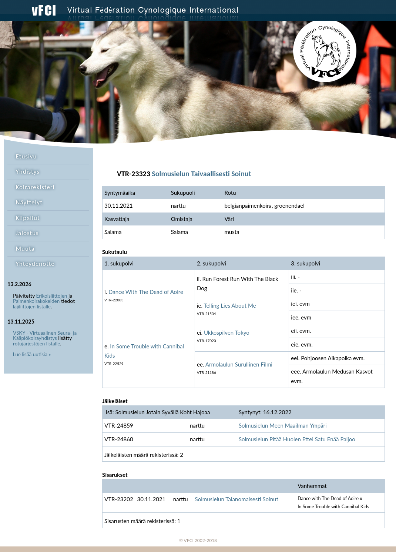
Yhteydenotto (35, 264)
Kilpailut (28, 218)
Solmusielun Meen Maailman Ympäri (283, 425)
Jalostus (27, 233)
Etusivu (26, 156)
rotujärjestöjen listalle (36, 344)
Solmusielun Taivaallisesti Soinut (201, 173)
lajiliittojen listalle (32, 307)
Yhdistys (28, 171)
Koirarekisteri (35, 187)
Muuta (25, 248)
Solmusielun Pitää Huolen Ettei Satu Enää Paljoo (297, 439)
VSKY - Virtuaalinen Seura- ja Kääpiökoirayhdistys (45, 335)
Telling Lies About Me (230, 305)
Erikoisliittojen (51, 296)
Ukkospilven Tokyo (226, 332)
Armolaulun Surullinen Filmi (238, 364)
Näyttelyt (29, 202)
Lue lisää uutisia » (32, 354)
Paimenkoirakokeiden (36, 301)
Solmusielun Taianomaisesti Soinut (236, 499)
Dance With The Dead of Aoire (145, 291)
